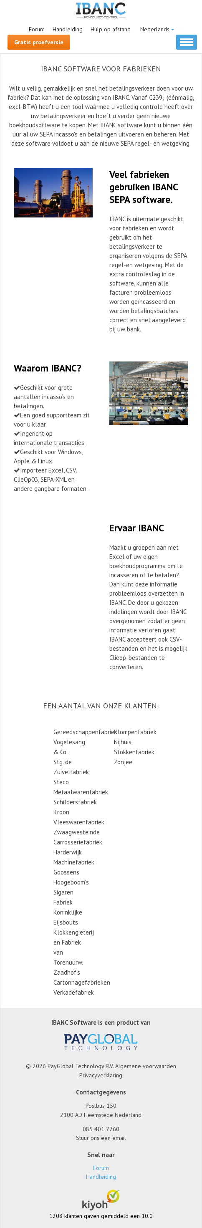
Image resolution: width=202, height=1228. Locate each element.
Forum (37, 29)
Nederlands (154, 29)
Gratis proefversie (38, 42)
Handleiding (68, 29)
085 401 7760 (101, 1129)
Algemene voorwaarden (145, 1066)
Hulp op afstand (111, 29)
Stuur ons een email (101, 1138)
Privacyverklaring (100, 1075)
